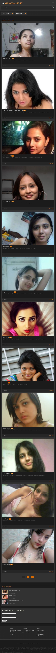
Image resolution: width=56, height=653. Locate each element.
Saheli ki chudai (8, 155)
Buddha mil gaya (8, 58)
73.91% (51, 208)
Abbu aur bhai (8, 564)
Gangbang (7, 518)
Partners (38, 628)
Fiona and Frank (8, 201)
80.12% (51, 481)
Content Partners (13, 631)
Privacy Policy (25, 631)
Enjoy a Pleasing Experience (15, 630)
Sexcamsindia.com (40, 631)
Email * (3, 615)
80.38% (51, 571)
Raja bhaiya (7, 337)
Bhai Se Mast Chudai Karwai (14, 590)
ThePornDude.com (40, 635)
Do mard (6, 382)
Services (11, 628)
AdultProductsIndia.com (41, 633)
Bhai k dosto (7, 246)
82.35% (51, 254)
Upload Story (12, 633)
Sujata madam (8, 428)
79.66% (51, 299)
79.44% (51, 65)
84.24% (51, 435)
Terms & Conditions (27, 633)
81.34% (51, 390)
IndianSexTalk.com (40, 630)
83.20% (51, 163)
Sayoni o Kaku (8, 473)
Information (25, 628)
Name (3, 611)
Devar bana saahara (12, 595)
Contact (11, 634)
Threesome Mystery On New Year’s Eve (14, 110)
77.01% (51, 526)
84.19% (51, 344)
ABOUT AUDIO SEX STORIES (28, 630)
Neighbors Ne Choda (9, 292)
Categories (5, 13)
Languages (19, 13)
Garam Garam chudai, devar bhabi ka (16, 600)
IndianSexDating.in (40, 634)
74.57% (51, 117)
